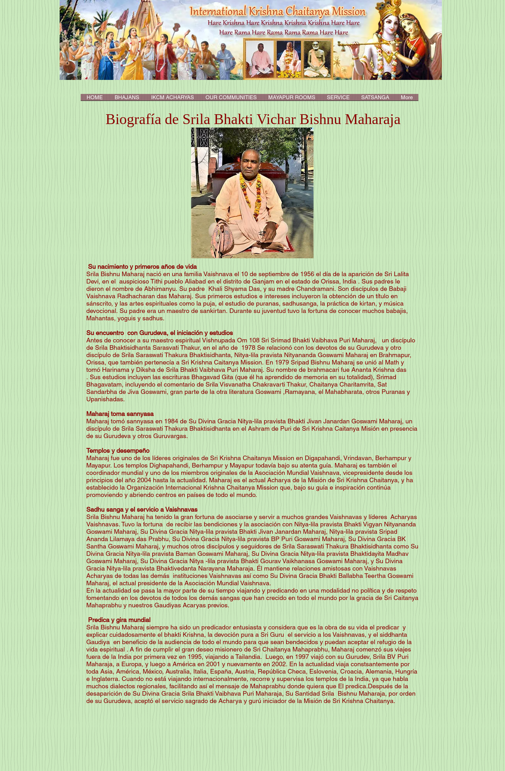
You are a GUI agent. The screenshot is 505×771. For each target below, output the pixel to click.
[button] (172, 99)
